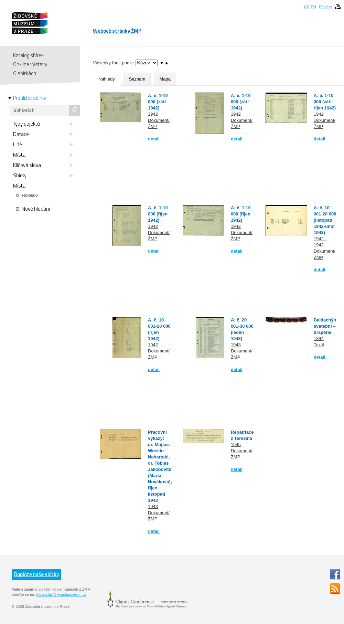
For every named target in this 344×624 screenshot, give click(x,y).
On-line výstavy (30, 64)
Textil (319, 344)
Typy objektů (43, 124)
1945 (236, 444)
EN (313, 7)
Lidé (43, 144)
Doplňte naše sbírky (36, 574)
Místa (43, 155)
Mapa (165, 79)
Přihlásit (325, 7)
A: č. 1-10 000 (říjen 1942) (158, 214)
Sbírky (43, 175)
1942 (153, 114)
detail (154, 138)
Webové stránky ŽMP (117, 31)
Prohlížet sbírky (29, 98)
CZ (306, 7)
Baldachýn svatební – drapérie (325, 326)
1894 (319, 338)
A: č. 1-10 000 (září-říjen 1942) (325, 101)
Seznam (137, 79)
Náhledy (106, 79)
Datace (43, 134)
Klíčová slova (43, 165)
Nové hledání (33, 209)
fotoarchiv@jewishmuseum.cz (61, 594)
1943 (236, 344)
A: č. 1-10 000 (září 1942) (158, 101)
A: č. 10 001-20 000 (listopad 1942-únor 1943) (325, 220)
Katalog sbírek (28, 55)
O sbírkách (24, 73)
